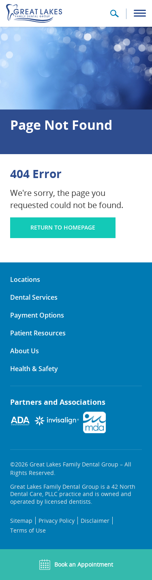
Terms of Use (28, 530)
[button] (114, 16)
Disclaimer (95, 520)
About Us (24, 350)
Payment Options (37, 315)
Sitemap (21, 520)
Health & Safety (34, 368)
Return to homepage (62, 227)
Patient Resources (38, 333)
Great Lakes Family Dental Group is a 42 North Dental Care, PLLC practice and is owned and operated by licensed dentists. (72, 494)
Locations (25, 279)
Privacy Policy (57, 520)
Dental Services (34, 297)
